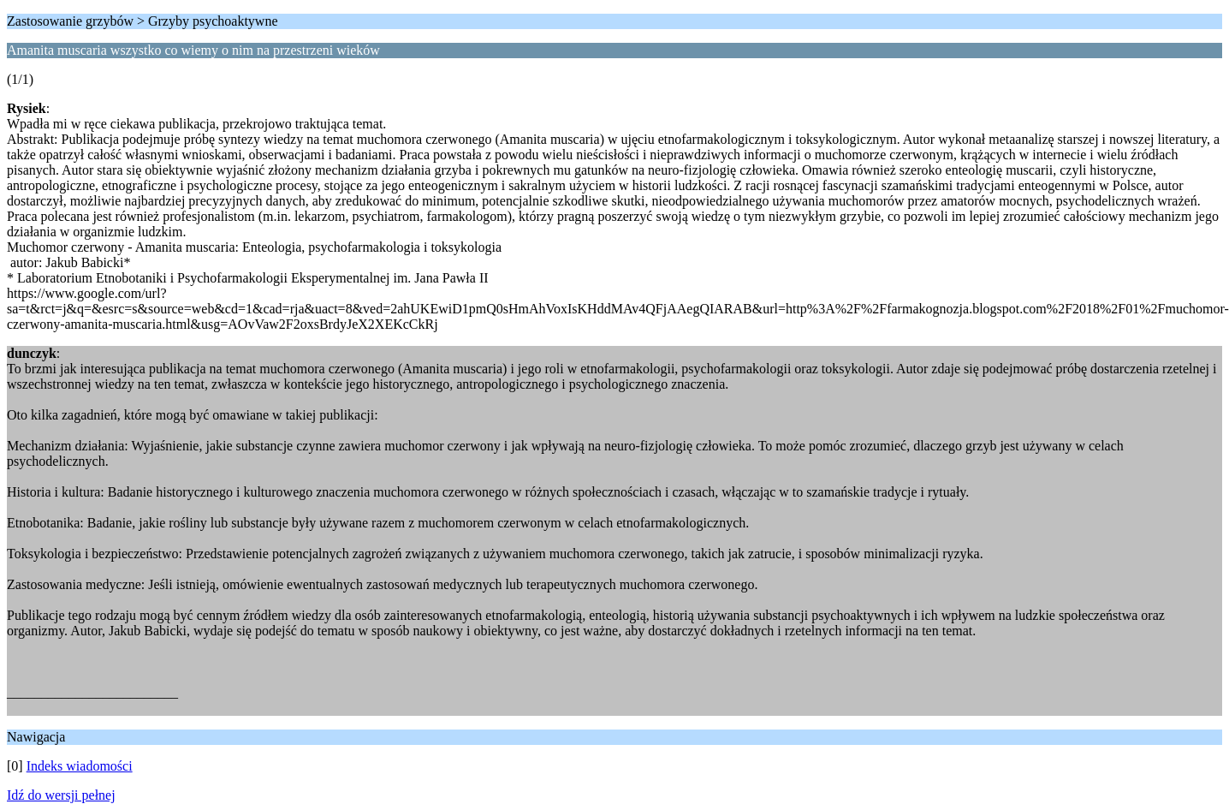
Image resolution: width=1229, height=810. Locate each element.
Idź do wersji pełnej (61, 795)
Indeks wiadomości (80, 766)
